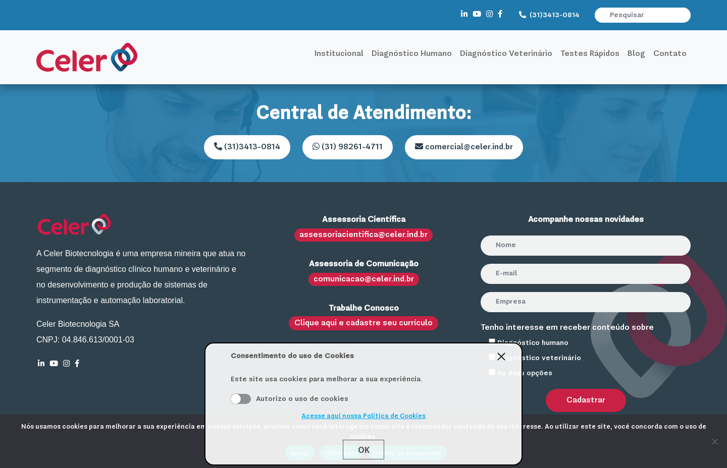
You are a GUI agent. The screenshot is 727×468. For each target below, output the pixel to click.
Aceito (241, 399)
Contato (670, 54)
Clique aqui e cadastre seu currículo (363, 323)
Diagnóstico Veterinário (506, 54)
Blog (636, 54)
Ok (364, 449)
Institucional (339, 54)
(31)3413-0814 (549, 15)
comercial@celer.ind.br (464, 146)
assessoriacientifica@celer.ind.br (363, 235)
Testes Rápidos (589, 54)
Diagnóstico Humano (412, 54)
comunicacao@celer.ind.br (364, 279)
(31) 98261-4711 (348, 146)
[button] (684, 15)
